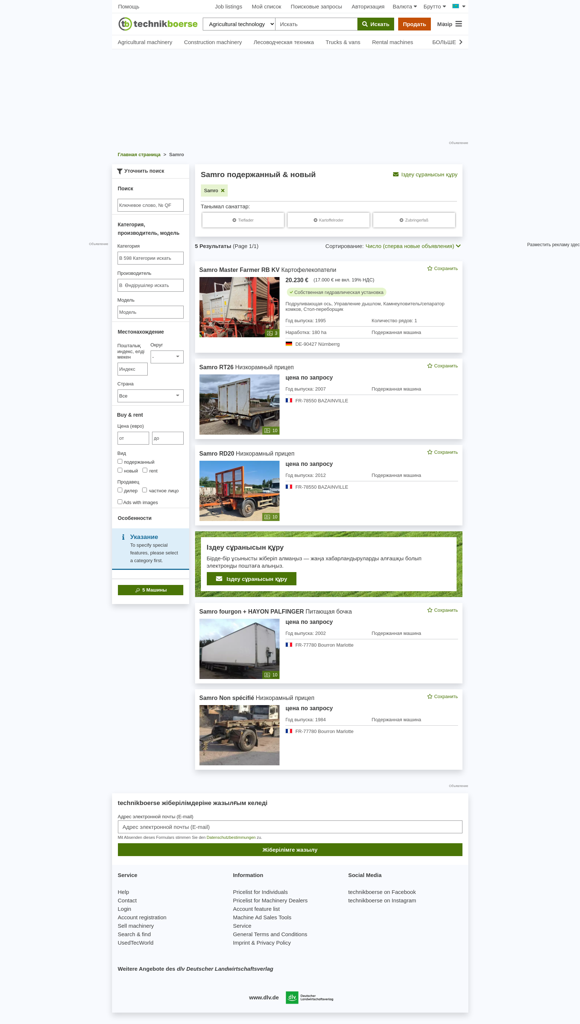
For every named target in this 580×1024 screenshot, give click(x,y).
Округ (157, 345)
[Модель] (151, 312)
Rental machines (392, 42)
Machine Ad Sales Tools (262, 917)
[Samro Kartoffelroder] (328, 220)
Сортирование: (344, 246)
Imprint (241, 942)
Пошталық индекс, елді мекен (131, 351)
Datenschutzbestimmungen (231, 837)
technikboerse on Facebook (382, 892)
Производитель (135, 273)
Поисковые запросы (316, 6)
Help (123, 892)
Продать (414, 24)
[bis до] (168, 438)
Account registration (142, 917)
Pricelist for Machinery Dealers (270, 900)
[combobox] (151, 258)
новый (128, 471)
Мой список (266, 6)
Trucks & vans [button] (343, 42)
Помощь (129, 6)
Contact (127, 900)
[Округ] (167, 357)
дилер (128, 490)
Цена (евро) (131, 426)
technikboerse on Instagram (382, 900)
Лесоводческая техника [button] (283, 42)
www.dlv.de (264, 997)
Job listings (228, 6)
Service (242, 926)
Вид (122, 453)
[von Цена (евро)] (133, 438)
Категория (129, 246)
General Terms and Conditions (270, 934)
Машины (150, 590)
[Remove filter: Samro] (214, 190)
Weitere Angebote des (195, 969)
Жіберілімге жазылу (290, 850)
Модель (126, 300)
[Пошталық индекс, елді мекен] (133, 369)
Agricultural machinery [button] (145, 42)
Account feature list (256, 909)
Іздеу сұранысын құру (425, 174)
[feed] (328, 515)
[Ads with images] (120, 501)
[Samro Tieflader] (243, 220)
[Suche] (151, 205)
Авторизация (368, 6)
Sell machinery (136, 926)
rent (150, 471)
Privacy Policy (273, 942)
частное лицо (160, 490)
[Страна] (151, 395)
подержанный (136, 462)
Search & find (134, 934)
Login (125, 909)
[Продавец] (120, 490)
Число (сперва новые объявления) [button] (412, 246)
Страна (126, 384)
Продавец (129, 482)
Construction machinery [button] (213, 42)
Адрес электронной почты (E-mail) (156, 816)
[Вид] (120, 461)
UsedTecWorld (136, 942)
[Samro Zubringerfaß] (414, 220)
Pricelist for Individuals (260, 892)
